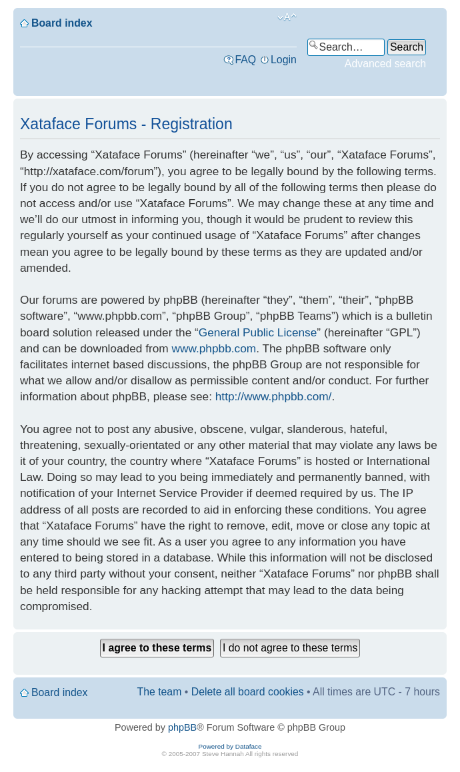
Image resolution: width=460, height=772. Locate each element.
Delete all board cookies (247, 691)
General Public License (258, 332)
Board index (61, 23)
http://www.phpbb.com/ (273, 396)
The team (159, 691)
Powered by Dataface (230, 746)
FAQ (245, 59)
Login (284, 59)
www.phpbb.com (214, 348)
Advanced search (385, 63)
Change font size (287, 17)
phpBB (182, 727)
